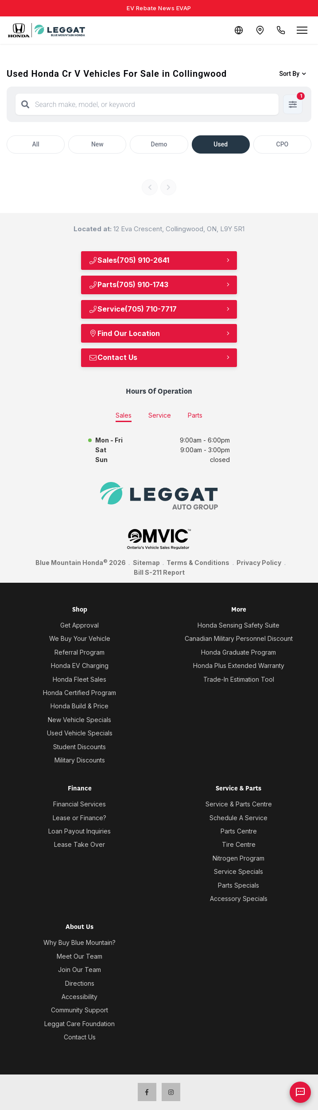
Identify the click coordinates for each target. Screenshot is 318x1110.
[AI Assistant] (300, 1092)
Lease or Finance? (79, 818)
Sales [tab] (124, 415)
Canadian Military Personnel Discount (239, 638)
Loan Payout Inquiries (79, 831)
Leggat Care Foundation (79, 1023)
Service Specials (238, 871)
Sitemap (146, 562)
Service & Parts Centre (239, 804)
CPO (282, 144)
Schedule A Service (238, 818)
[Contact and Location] (259, 30)
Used (220, 144)
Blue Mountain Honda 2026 (80, 562)
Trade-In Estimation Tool (238, 679)
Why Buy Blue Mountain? (79, 942)
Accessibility (79, 996)
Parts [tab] (195, 415)
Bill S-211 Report (159, 572)
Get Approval (79, 625)
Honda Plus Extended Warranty (238, 665)
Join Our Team (79, 969)
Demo (159, 144)
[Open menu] (302, 30)
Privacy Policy (259, 562)
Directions (79, 983)
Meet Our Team (79, 956)
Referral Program (79, 652)
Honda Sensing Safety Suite (238, 625)
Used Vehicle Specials (79, 733)
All (35, 144)
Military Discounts (79, 760)
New (97, 144)
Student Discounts (79, 747)
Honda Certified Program (79, 692)
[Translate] (238, 30)
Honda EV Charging (80, 665)
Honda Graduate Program (238, 652)
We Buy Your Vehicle (79, 638)
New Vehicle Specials (79, 719)
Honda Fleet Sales (79, 679)
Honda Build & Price (79, 706)
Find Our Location (124, 333)
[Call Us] (281, 30)
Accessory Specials (239, 898)
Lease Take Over (79, 844)
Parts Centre (239, 831)
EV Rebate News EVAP (159, 8)
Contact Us (113, 357)
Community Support (79, 1010)
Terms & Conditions (198, 562)
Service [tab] (159, 415)
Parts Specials (238, 885)
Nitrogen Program (238, 858)
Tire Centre (239, 844)
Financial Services (79, 804)
